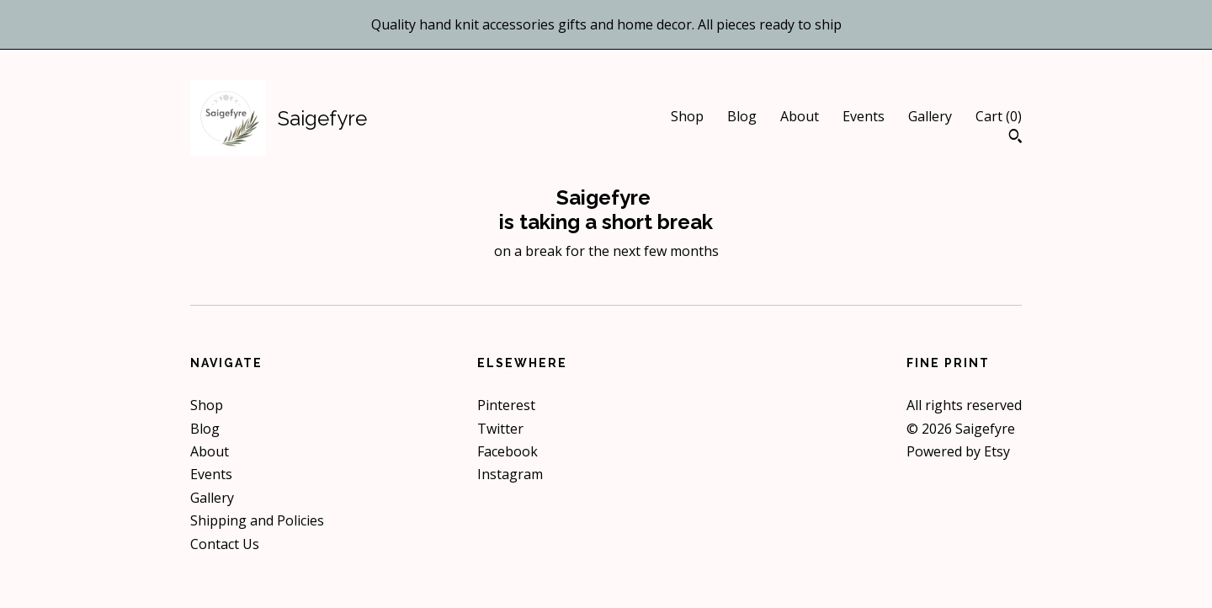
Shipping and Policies (257, 520)
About (799, 116)
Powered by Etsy (958, 451)
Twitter (500, 428)
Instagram (510, 474)
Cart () (998, 116)
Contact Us (224, 544)
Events (864, 116)
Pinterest (506, 405)
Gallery (930, 116)
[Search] (1015, 138)
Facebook (507, 451)
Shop (687, 116)
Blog (742, 116)
